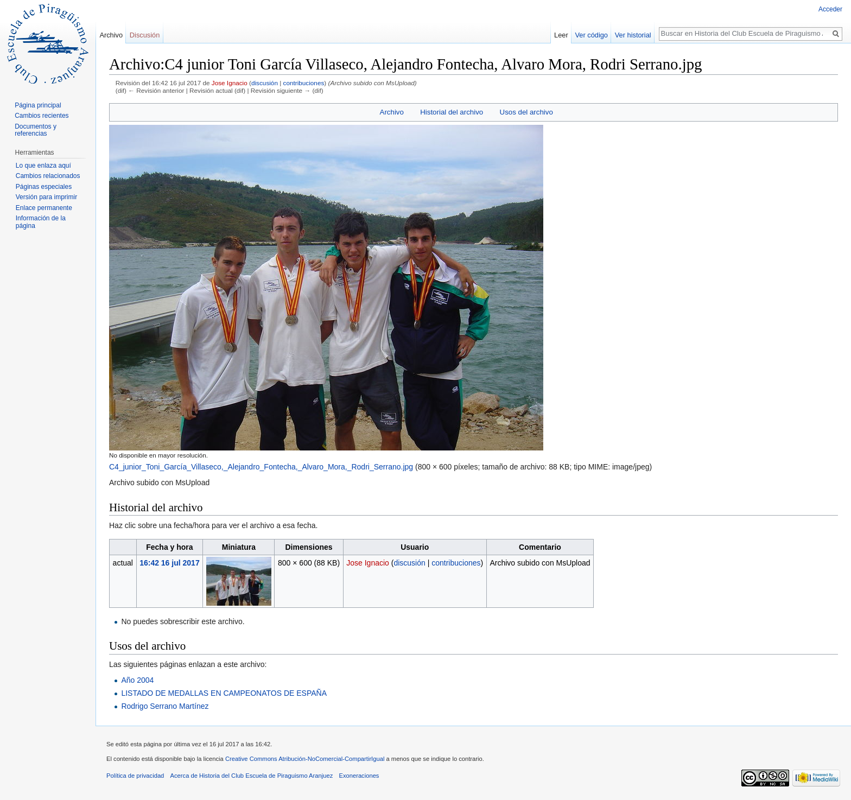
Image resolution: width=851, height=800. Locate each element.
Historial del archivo (451, 112)
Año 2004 (137, 680)
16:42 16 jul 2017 (169, 562)
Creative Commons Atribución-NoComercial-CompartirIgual (304, 758)
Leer (561, 35)
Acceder (830, 9)
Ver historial (633, 35)
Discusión (145, 35)
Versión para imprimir (46, 197)
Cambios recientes (41, 115)
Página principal (38, 105)
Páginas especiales (44, 187)
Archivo (392, 112)
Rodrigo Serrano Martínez (164, 706)
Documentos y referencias (35, 130)
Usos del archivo (526, 112)
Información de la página (41, 222)
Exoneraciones (359, 775)
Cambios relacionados (48, 176)
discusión (264, 82)
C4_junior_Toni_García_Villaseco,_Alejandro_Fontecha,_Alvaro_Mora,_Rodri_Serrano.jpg (261, 466)
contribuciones (304, 82)
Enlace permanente (44, 208)
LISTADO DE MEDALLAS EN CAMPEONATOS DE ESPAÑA (224, 693)
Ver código (591, 35)
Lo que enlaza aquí (43, 165)
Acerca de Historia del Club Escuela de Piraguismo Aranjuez (251, 775)
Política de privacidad (135, 775)
